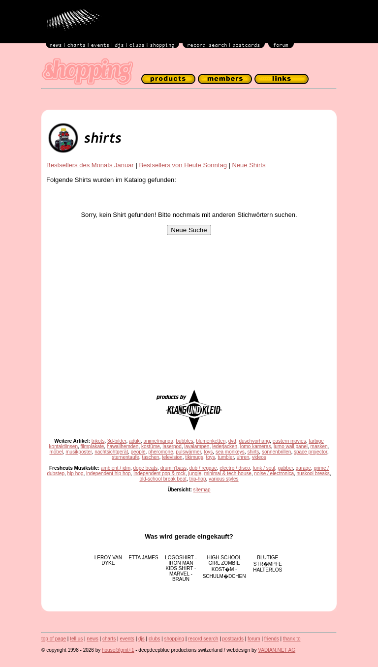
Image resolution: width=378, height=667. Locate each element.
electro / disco (235, 468)
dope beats (145, 468)
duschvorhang (254, 441)
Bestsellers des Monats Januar (90, 165)
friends (271, 638)
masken (319, 446)
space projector (310, 452)
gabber (285, 468)
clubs (154, 638)
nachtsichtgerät (111, 452)
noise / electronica (274, 473)
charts (109, 638)
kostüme (150, 446)
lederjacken (224, 446)
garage (303, 468)
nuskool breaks (313, 473)
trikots (98, 441)
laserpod (171, 446)
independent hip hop (108, 473)
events (127, 638)
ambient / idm (115, 468)
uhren (243, 457)
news (92, 638)
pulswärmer (188, 452)
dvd (232, 441)
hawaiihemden (123, 446)
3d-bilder (116, 441)
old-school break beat (163, 479)
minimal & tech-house (228, 473)
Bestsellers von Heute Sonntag (183, 165)
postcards (233, 638)
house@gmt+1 (118, 650)
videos (259, 457)
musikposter (78, 452)
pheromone (160, 452)
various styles (224, 479)
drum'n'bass (173, 468)
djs (141, 638)
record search (203, 638)
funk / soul (263, 468)
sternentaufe (125, 457)
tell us (76, 638)
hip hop (75, 473)
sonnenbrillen (276, 452)
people (138, 452)
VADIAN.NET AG (276, 650)
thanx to (292, 638)
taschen (150, 457)
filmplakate (92, 446)
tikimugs (194, 457)
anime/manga (158, 441)
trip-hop (197, 479)
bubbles (184, 441)
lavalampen (196, 446)
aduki (135, 441)
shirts (253, 452)
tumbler (226, 457)
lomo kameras (255, 446)
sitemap (202, 489)
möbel (56, 452)
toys (208, 452)
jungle (194, 473)
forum (254, 638)
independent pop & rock (159, 473)
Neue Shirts (248, 165)
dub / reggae (203, 468)
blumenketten (210, 441)
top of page (53, 638)
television (172, 457)
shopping (174, 638)
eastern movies (289, 441)
